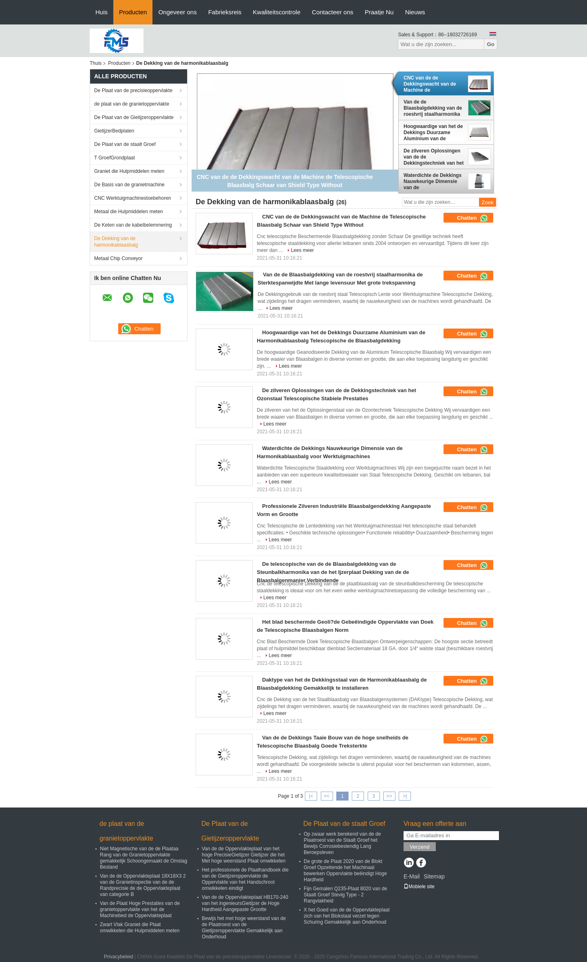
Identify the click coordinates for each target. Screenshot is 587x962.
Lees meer (302, 250)
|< (311, 796)
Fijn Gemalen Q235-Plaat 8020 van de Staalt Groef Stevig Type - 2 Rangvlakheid (345, 895)
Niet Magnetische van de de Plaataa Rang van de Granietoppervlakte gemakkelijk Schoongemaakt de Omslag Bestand (143, 858)
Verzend (420, 847)
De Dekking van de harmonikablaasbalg (116, 242)
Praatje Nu (379, 12)
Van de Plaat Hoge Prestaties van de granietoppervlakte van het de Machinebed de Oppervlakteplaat (140, 909)
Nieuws (415, 12)
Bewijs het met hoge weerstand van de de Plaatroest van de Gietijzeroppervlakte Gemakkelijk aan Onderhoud (244, 928)
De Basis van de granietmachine (129, 185)
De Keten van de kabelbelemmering (133, 225)
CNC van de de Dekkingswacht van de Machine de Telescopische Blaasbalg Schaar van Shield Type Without (432, 84)
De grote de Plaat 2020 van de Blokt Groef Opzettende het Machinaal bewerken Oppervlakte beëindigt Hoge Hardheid (345, 870)
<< (326, 796)
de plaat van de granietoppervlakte (131, 104)
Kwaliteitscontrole (276, 12)
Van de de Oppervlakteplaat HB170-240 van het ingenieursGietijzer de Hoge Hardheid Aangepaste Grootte (245, 903)
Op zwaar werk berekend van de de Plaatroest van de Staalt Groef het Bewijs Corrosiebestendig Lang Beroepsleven (342, 843)
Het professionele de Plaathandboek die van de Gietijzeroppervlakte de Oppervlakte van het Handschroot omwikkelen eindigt (245, 879)
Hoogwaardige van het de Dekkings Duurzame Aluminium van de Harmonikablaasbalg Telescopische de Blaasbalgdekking (433, 132)
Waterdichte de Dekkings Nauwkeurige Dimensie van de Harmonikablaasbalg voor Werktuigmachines (433, 181)
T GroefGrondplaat (114, 158)
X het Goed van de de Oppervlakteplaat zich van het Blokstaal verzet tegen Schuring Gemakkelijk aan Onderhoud (347, 916)
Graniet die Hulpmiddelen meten (129, 171)
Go (490, 44)
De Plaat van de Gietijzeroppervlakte (134, 117)
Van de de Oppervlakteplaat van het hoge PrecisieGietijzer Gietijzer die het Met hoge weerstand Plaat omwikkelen (243, 855)
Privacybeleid (118, 957)
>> (389, 796)
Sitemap (434, 876)
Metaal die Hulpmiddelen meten (128, 211)
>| (405, 796)
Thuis (96, 63)
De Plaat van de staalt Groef (125, 144)
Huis (101, 12)
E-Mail (412, 876)
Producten (133, 12)
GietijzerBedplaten (114, 131)
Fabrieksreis (225, 12)
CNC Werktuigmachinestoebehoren (132, 198)
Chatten (472, 218)
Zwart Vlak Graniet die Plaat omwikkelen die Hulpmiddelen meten (139, 927)
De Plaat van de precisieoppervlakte (133, 90)
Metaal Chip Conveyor (118, 258)
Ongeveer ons (177, 12)
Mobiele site (419, 886)
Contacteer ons (332, 12)
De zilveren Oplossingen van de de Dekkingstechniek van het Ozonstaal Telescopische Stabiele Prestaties (433, 157)
